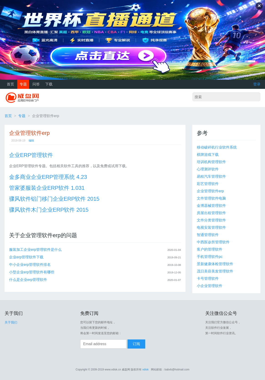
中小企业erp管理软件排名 (30, 265)
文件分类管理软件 (211, 220)
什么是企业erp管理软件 (28, 280)
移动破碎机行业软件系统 (217, 147)
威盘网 (24, 98)
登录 (256, 84)
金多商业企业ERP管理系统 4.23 (48, 177)
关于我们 (11, 322)
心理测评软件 (208, 169)
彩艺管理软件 (208, 184)
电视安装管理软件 (211, 227)
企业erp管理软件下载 (26, 257)
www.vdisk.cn (113, 369)
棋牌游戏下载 (208, 155)
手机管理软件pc (209, 257)
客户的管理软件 (209, 249)
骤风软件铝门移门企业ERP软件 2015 (54, 199)
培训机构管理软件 (211, 162)
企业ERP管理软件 (31, 155)
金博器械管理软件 (211, 206)
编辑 (31, 140)
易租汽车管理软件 (211, 176)
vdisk (145, 369)
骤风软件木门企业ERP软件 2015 (48, 210)
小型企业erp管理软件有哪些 (31, 272)
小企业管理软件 (209, 286)
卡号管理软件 (208, 278)
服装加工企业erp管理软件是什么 (35, 250)
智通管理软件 (208, 235)
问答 (36, 84)
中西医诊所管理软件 (213, 242)
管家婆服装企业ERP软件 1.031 (47, 188)
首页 (10, 84)
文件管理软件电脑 (211, 198)
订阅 (136, 344)
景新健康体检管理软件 (215, 264)
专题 (23, 84)
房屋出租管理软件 (211, 213)
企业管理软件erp (210, 191)
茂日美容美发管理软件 (215, 271)
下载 (48, 84)
